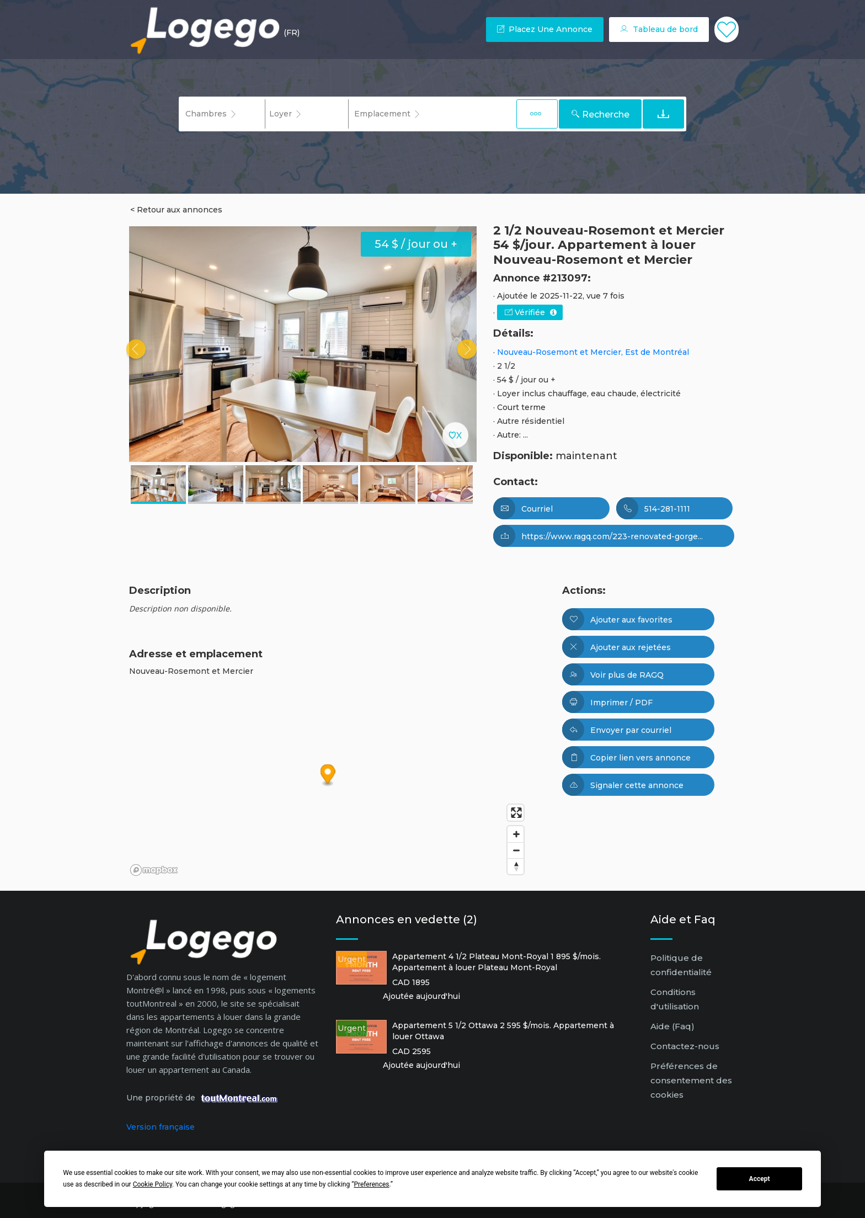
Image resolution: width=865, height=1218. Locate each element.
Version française (160, 1127)
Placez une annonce (544, 29)
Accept (759, 1179)
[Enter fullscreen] (516, 813)
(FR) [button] (292, 33)
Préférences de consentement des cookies (691, 1080)
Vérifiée (531, 312)
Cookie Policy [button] (152, 1184)
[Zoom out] (516, 850)
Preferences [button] (371, 1184)
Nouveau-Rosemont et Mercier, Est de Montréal (593, 352)
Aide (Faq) (672, 1026)
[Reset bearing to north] (516, 866)
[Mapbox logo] (154, 870)
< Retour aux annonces (176, 210)
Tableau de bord (659, 29)
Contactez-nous (684, 1046)
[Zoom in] (516, 834)
